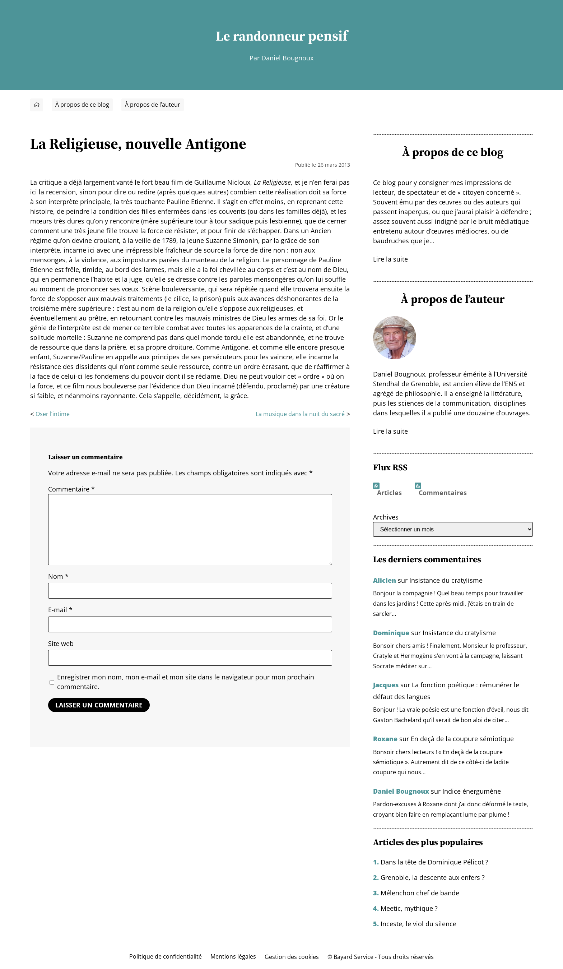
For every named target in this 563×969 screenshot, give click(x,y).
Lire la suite (390, 259)
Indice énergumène (471, 790)
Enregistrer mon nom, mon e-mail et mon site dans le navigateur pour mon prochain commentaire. (185, 682)
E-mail (60, 610)
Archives (386, 517)
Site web (61, 643)
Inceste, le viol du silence (418, 923)
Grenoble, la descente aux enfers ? (433, 876)
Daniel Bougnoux (401, 790)
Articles (389, 493)
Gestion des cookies (292, 956)
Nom (58, 576)
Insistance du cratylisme (446, 580)
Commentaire (71, 489)
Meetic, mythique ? (409, 907)
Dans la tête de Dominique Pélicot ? (434, 861)
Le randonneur (260, 36)
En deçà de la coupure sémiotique (462, 738)
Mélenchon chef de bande (420, 892)
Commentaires (443, 493)
